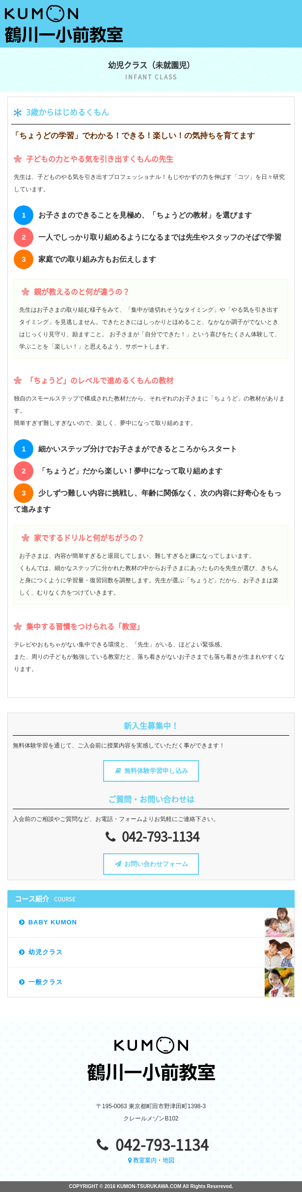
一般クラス (40, 982)
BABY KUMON (47, 922)
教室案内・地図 (151, 1160)
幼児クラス (40, 952)
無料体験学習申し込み (151, 770)
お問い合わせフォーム (151, 864)
